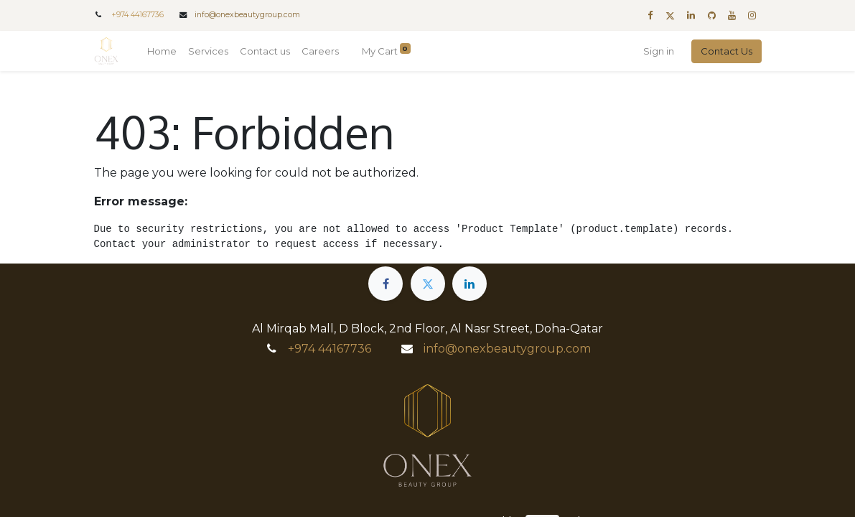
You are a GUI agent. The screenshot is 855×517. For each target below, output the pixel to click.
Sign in (658, 51)
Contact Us (726, 51)
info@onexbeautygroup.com (247, 14)
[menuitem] (161, 52)
